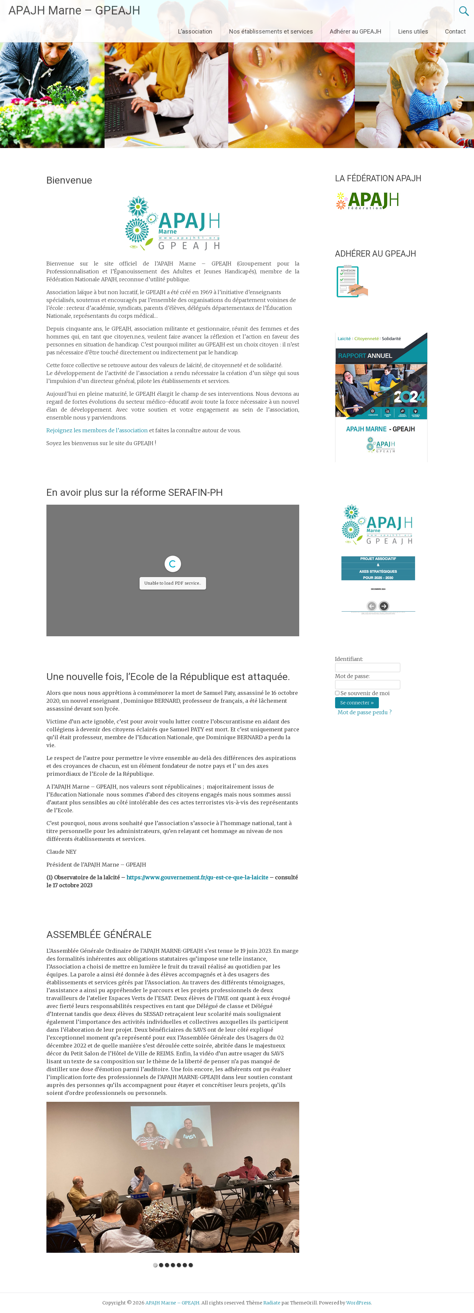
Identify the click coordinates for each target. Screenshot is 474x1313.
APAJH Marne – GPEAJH (74, 10)
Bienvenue (69, 180)
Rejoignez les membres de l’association (97, 430)
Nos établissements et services (271, 31)
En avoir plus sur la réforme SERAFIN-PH (134, 492)
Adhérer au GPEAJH (356, 31)
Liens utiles (413, 31)
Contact (455, 31)
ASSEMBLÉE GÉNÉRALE (99, 934)
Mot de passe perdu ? (365, 712)
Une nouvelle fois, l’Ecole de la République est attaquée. (168, 676)
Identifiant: (349, 659)
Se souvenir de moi (365, 693)
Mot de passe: (352, 676)
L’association (195, 31)
